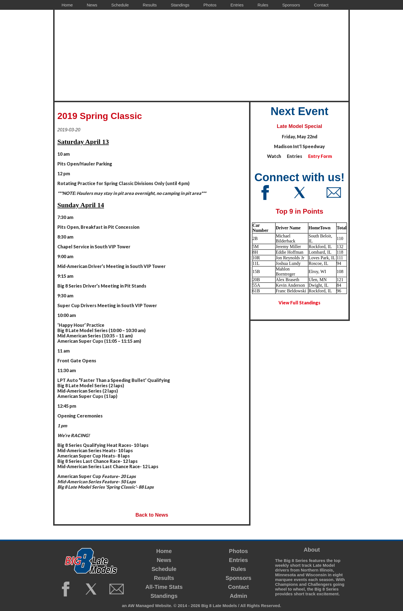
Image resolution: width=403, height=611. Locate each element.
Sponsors (238, 578)
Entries (238, 560)
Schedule (164, 569)
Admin (238, 596)
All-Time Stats (164, 587)
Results (164, 578)
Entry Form (320, 156)
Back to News (151, 515)
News (164, 560)
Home (164, 551)
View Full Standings (299, 302)
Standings (164, 596)
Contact (238, 587)
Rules (238, 569)
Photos (238, 551)
